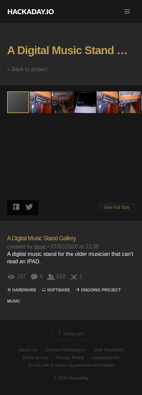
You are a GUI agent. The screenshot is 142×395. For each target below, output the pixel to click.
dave (40, 246)
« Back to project (27, 69)
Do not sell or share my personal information (71, 365)
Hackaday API (106, 357)
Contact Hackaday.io (65, 349)
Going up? (70, 334)
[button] (127, 11)
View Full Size (116, 207)
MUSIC (13, 301)
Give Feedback (108, 349)
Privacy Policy (70, 357)
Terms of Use (35, 357)
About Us (28, 349)
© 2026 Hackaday (71, 377)
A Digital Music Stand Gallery (41, 238)
